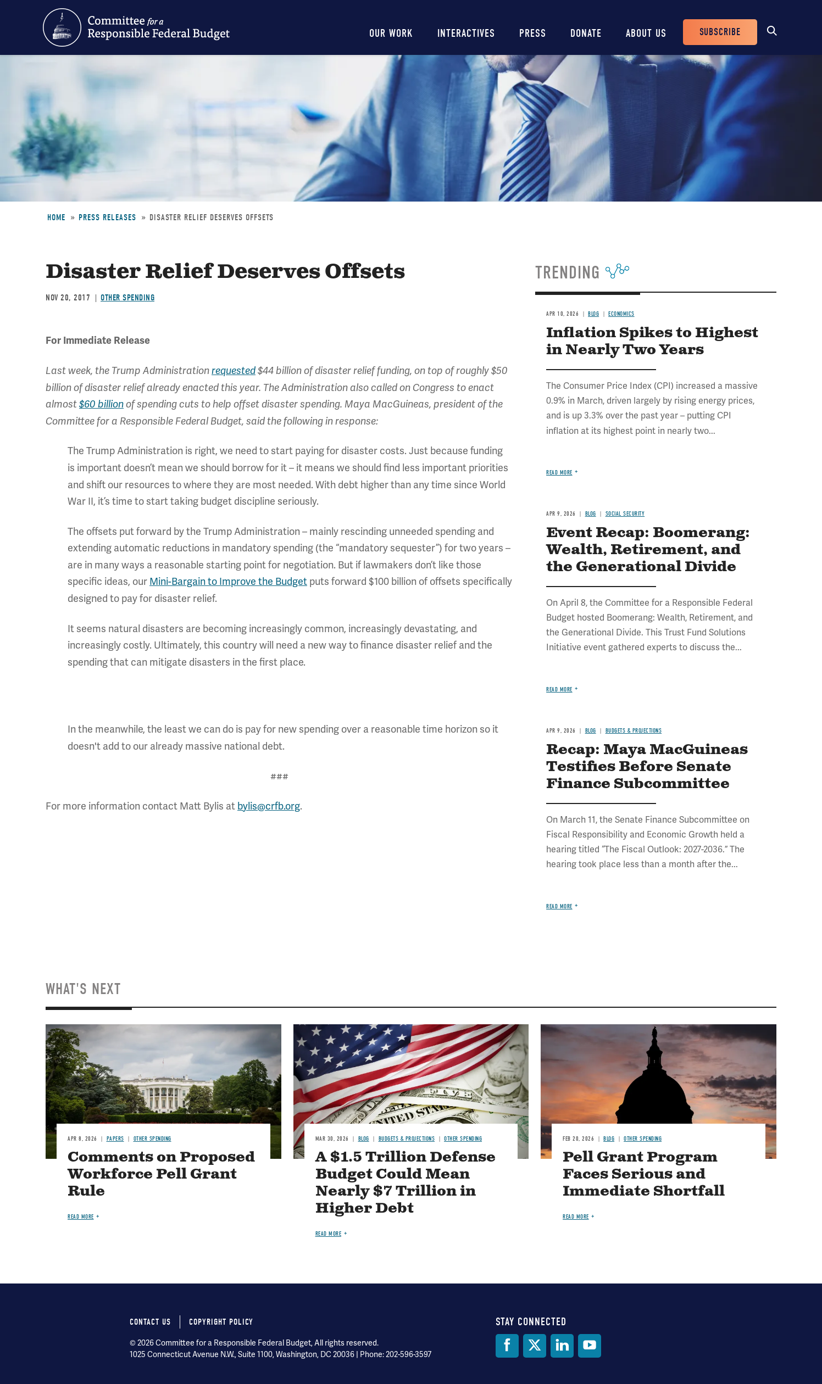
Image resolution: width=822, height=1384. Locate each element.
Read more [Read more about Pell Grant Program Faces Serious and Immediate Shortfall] (576, 1216)
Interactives (466, 33)
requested (234, 371)
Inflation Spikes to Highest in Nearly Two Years (652, 341)
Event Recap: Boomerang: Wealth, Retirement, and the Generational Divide (648, 550)
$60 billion (101, 404)
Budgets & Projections (634, 730)
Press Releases (107, 217)
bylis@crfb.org (268, 806)
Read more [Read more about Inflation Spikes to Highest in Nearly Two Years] (559, 472)
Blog (593, 313)
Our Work (391, 33)
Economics (621, 313)
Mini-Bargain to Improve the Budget (228, 582)
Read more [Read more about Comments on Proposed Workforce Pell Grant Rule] (81, 1216)
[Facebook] (507, 1346)
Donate (586, 33)
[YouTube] (589, 1346)
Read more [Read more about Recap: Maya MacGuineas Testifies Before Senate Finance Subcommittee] (559, 906)
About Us (646, 33)
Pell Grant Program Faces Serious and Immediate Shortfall (644, 1174)
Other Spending (127, 298)
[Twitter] (534, 1346)
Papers (115, 1138)
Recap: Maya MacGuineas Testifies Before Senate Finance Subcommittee (647, 767)
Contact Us (150, 1322)
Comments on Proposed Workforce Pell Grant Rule (161, 1174)
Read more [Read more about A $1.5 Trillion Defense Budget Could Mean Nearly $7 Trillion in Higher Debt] (328, 1233)
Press (532, 33)
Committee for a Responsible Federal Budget (136, 27)
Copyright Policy (221, 1322)
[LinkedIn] (562, 1346)
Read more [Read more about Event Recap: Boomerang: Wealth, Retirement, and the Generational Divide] (559, 689)
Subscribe (720, 32)
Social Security (625, 513)
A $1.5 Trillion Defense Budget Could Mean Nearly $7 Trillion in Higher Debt (405, 1183)
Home (56, 217)
